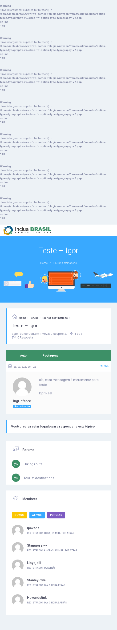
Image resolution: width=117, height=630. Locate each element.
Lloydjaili (34, 563)
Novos (19, 515)
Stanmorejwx (37, 545)
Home (22, 317)
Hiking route (32, 464)
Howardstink (37, 597)
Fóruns (34, 317)
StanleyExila (36, 580)
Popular (56, 515)
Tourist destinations (55, 317)
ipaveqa (33, 528)
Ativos (37, 515)
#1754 (104, 366)
